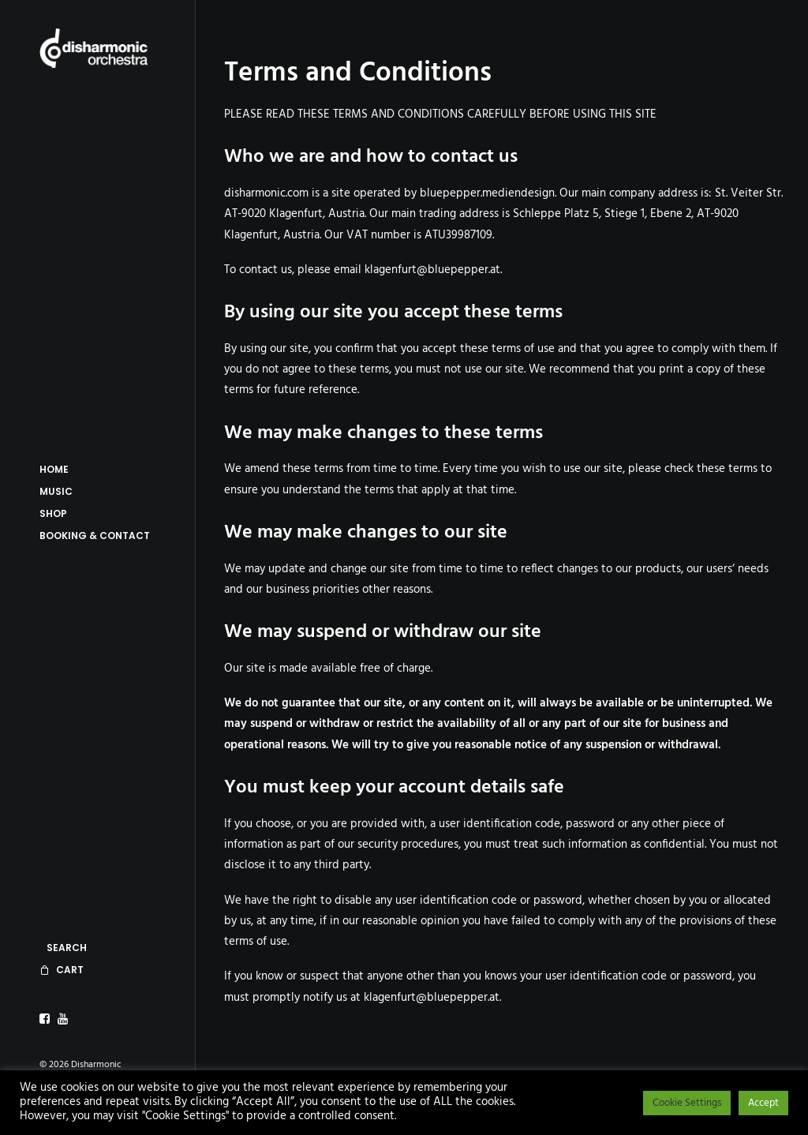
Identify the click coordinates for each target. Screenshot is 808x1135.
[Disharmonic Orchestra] (95, 48)
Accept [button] (763, 1103)
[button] (46, 1019)
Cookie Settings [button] (687, 1103)
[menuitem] (46, 1019)
